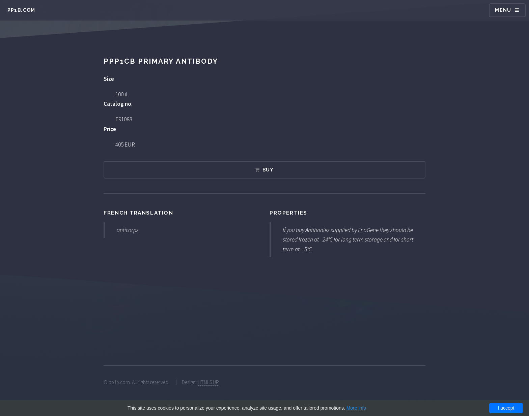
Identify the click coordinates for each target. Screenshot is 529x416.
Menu (503, 10)
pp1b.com (21, 10)
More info (356, 408)
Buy (268, 169)
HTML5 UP (208, 382)
